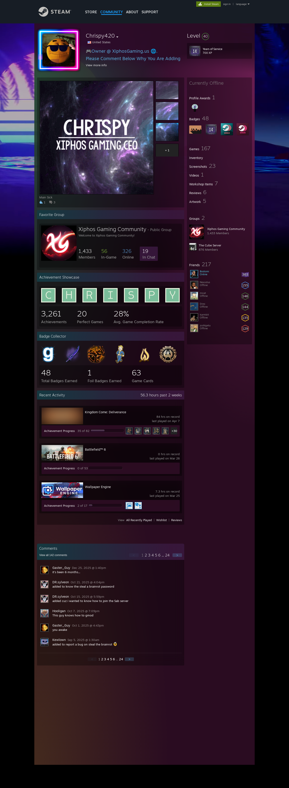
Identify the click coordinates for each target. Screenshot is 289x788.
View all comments (53, 555)
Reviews (176, 520)
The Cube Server (210, 245)
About (132, 12)
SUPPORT (150, 12)
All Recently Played (139, 520)
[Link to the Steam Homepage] (58, 15)
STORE (91, 12)
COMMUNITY (111, 12)
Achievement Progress (59, 431)
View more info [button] (96, 65)
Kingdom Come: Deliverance (105, 412)
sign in (227, 4)
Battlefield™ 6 (95, 449)
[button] (219, 35)
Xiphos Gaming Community (226, 229)
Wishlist (161, 520)
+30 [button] (174, 431)
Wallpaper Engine (98, 487)
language (241, 4)
